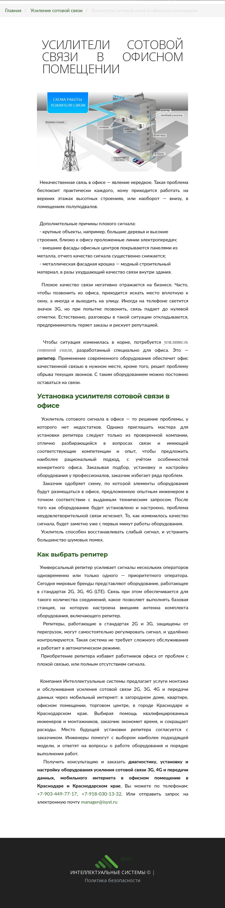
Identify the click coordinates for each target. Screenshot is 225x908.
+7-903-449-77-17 (60, 794)
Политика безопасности (112, 880)
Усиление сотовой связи (57, 10)
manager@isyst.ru (102, 802)
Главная (13, 10)
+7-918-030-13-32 (104, 794)
